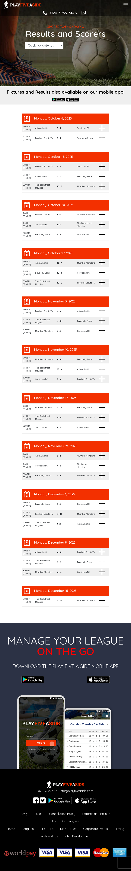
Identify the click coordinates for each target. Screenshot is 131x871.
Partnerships (49, 836)
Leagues (28, 829)
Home (11, 829)
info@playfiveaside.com (76, 791)
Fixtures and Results (96, 814)
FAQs (24, 814)
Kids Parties (68, 829)
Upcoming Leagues (65, 821)
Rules (38, 814)
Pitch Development (78, 836)
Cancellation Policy (62, 814)
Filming (119, 829)
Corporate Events (95, 829)
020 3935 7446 (63, 12)
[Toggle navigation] (125, 4)
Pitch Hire (46, 829)
